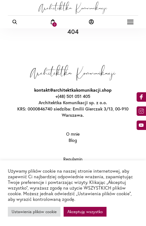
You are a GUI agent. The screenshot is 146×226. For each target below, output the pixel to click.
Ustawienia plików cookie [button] (34, 211)
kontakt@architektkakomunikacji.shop (73, 90)
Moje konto (91, 22)
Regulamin (72, 159)
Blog (73, 140)
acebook (141, 97)
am (141, 111)
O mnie (73, 134)
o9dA (141, 125)
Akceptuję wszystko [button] (85, 211)
